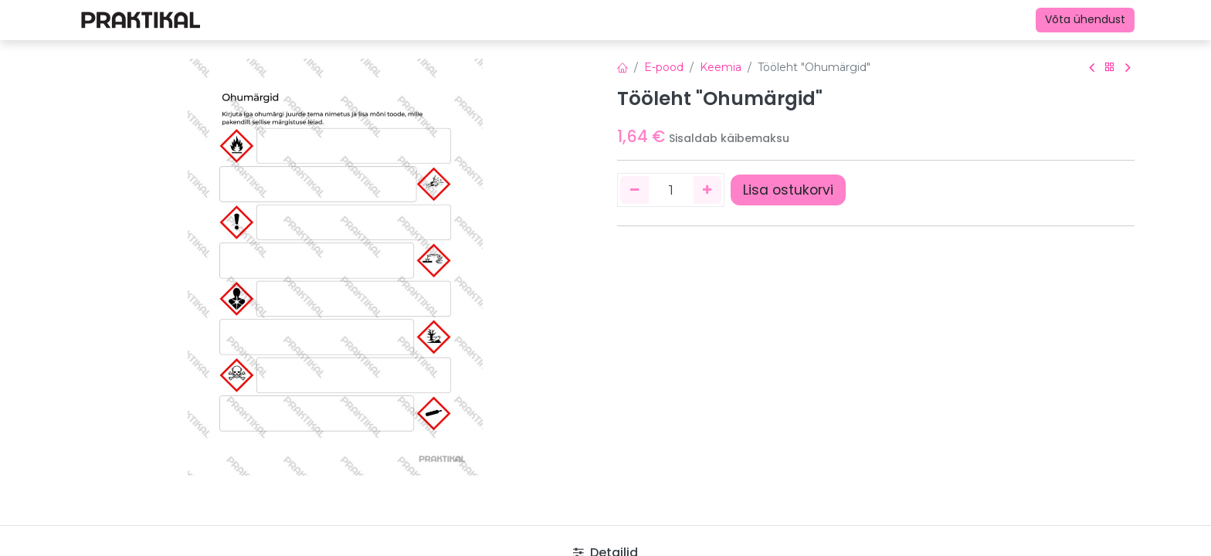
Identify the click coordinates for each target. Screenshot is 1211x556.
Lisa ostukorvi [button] (788, 190)
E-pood (664, 67)
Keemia (720, 67)
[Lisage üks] (708, 190)
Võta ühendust (1085, 19)
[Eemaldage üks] (634, 190)
